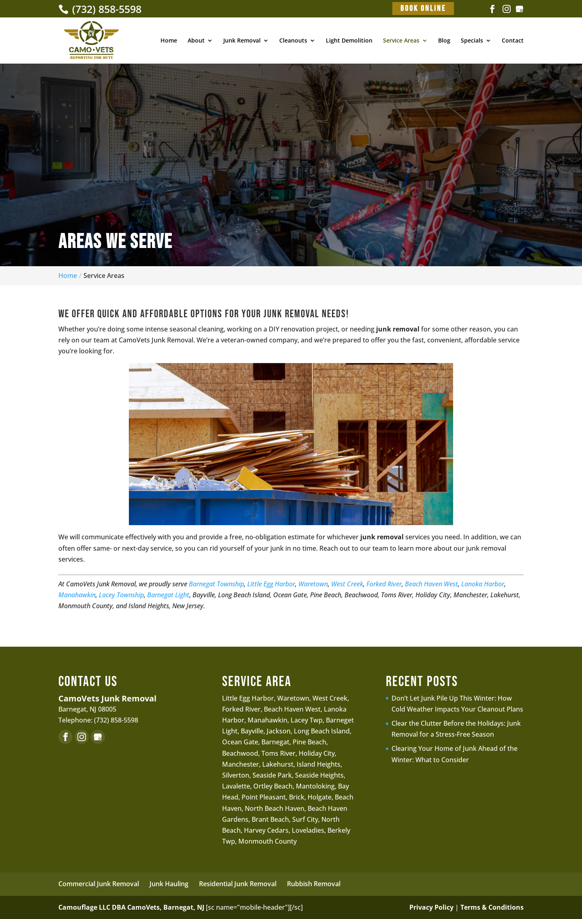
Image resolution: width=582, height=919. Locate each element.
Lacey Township (121, 594)
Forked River (384, 583)
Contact (513, 41)
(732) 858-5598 (105, 9)
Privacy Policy (431, 907)
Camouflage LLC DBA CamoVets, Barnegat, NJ (131, 907)
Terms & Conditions (492, 907)
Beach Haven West (431, 583)
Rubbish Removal (313, 883)
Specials (472, 41)
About (196, 41)
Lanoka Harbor (482, 583)
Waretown (313, 583)
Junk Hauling (169, 883)
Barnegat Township (216, 583)
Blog (444, 41)
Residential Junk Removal (237, 883)
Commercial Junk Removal (98, 883)
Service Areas (401, 41)
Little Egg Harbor (271, 583)
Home (168, 41)
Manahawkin (77, 594)
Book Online (423, 8)
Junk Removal (242, 41)
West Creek (347, 583)
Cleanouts (293, 41)
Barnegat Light (168, 594)
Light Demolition (349, 41)
